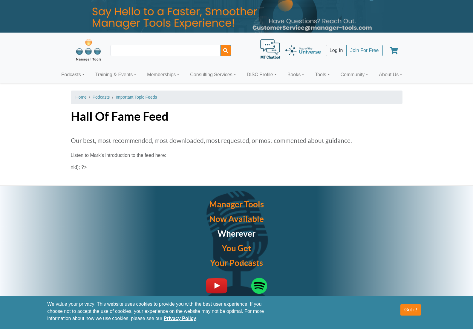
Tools (320, 74)
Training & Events (114, 74)
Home (81, 97)
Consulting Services (211, 74)
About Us (389, 74)
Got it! (410, 309)
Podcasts (71, 74)
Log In (336, 50)
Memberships (161, 74)
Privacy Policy (180, 318)
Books (294, 74)
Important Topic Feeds (136, 97)
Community (352, 74)
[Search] (226, 50)
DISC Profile (260, 74)
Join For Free (364, 50)
